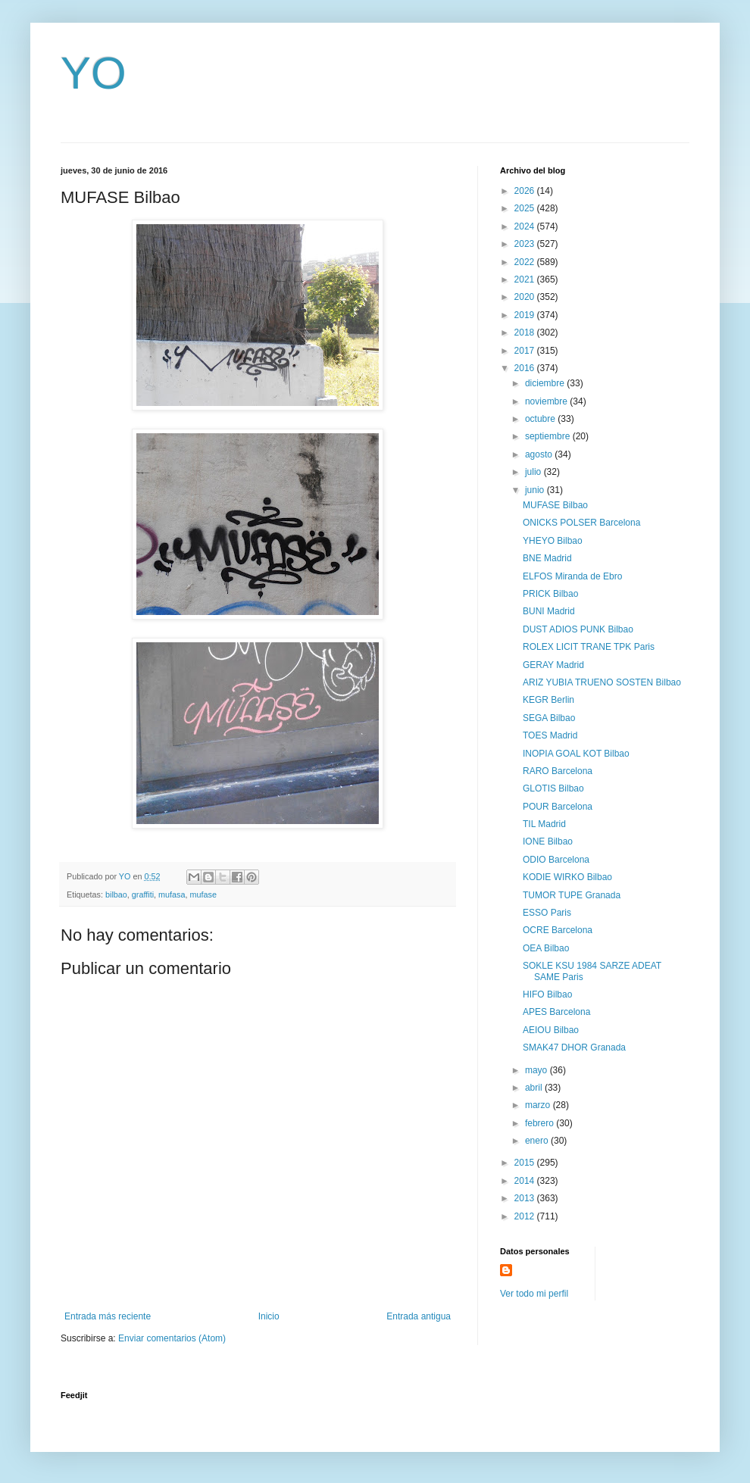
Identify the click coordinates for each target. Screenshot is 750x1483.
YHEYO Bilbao (553, 540)
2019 (525, 315)
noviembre (547, 401)
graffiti (143, 894)
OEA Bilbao (546, 948)
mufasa (171, 894)
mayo (537, 1070)
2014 (525, 1180)
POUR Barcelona (557, 806)
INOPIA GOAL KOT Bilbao (576, 753)
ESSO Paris (547, 912)
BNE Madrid (547, 558)
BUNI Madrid (549, 611)
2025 (525, 208)
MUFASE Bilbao (555, 505)
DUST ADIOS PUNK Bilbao (578, 629)
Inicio (269, 1316)
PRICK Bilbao (550, 594)
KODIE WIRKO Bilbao (567, 877)
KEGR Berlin (548, 700)
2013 (525, 1198)
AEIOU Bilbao (551, 1030)
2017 (525, 350)
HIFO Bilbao (547, 994)
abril (535, 1087)
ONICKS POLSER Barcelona (581, 522)
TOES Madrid (550, 735)
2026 (525, 191)
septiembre (549, 436)
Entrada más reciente (107, 1316)
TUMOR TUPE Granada (571, 895)
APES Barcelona (556, 1012)
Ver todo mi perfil (534, 1293)
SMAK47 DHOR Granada (574, 1047)
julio (534, 472)
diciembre (546, 383)
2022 (525, 262)
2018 (525, 332)
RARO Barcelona (557, 771)
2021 (525, 279)
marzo (539, 1105)
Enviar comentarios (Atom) (172, 1338)
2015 (525, 1162)
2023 (525, 244)
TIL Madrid (544, 824)
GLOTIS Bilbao (553, 788)
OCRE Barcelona (557, 930)
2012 (525, 1216)
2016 (525, 368)
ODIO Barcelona (556, 859)
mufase (202, 894)
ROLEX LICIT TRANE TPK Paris (589, 647)
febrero (540, 1123)
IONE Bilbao (548, 841)
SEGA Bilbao (549, 718)
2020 (525, 297)
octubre (541, 419)
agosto (540, 454)
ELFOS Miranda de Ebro (572, 576)
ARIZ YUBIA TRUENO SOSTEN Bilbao (602, 682)
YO (94, 73)
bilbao (116, 894)
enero (538, 1140)
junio (536, 490)
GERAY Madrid (553, 665)
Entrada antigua (418, 1316)
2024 (525, 226)
